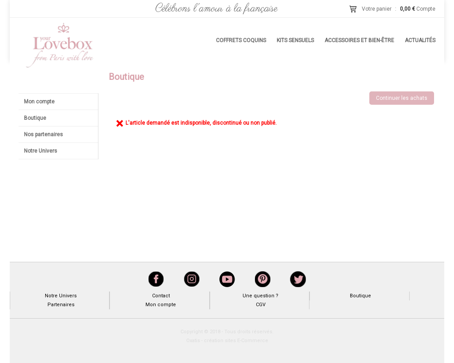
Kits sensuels (295, 40)
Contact (161, 296)
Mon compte (39, 102)
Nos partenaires (43, 134)
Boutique (35, 118)
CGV (261, 305)
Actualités (420, 40)
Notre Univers (40, 151)
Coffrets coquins (241, 40)
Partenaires (60, 305)
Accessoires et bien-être (359, 40)
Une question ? (260, 296)
